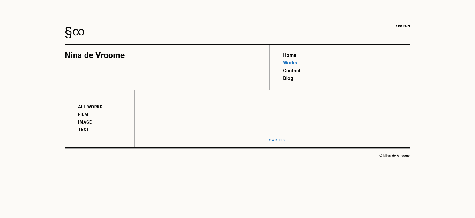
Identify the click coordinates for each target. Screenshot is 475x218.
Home (289, 55)
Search (403, 26)
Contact (292, 71)
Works (290, 63)
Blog (288, 78)
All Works (90, 106)
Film (83, 114)
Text (83, 129)
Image (85, 122)
